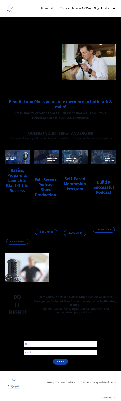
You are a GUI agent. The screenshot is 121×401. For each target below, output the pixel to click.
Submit (60, 361)
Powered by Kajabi (109, 397)
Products (108, 8)
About (54, 8)
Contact (64, 8)
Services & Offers (81, 8)
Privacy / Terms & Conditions (61, 382)
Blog (96, 8)
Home (44, 8)
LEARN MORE (17, 241)
